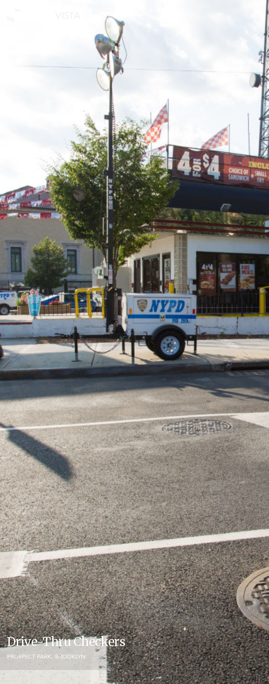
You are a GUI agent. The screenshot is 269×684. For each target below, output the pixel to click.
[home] (44, 15)
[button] (253, 15)
